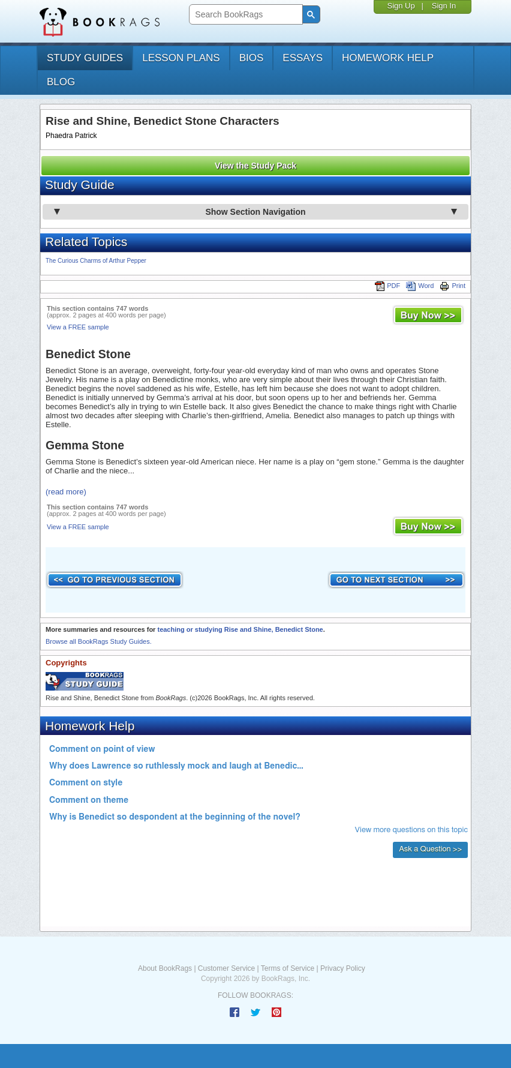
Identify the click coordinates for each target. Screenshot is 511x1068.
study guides (85, 58)
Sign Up (400, 5)
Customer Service (226, 968)
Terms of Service (287, 968)
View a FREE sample (78, 327)
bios (251, 58)
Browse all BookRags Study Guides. (99, 641)
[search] (244, 15)
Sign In (444, 5)
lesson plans (181, 58)
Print (452, 285)
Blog (61, 82)
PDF (387, 285)
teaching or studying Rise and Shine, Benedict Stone (240, 629)
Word (420, 285)
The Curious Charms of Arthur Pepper (96, 260)
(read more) (66, 491)
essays (302, 58)
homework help (388, 58)
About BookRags (165, 968)
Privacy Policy (342, 968)
